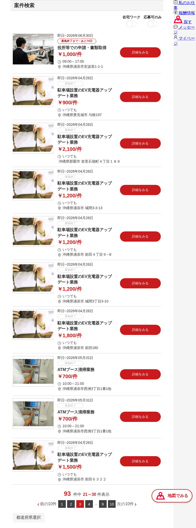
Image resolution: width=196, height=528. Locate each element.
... (96, 503)
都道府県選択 (28, 517)
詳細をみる (140, 52)
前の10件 (48, 504)
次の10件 (125, 504)
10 (112, 504)
